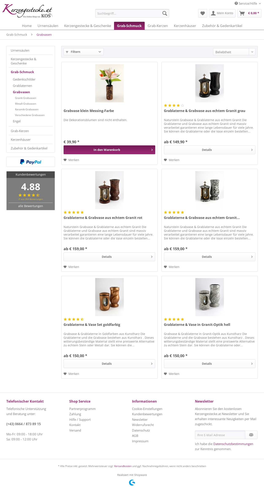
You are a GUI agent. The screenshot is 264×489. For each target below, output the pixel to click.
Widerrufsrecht (143, 425)
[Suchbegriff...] (132, 13)
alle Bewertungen (30, 206)
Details (227, 149)
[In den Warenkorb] (109, 149)
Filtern (73, 52)
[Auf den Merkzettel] (71, 160)
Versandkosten (123, 466)
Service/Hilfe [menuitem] (246, 3)
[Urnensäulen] (48, 26)
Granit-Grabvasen (25, 98)
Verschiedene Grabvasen (30, 115)
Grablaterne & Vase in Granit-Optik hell (197, 324)
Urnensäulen (20, 50)
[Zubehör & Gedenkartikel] (222, 26)
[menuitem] (122, 13)
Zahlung (75, 414)
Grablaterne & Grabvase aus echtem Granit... (202, 218)
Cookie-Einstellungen (147, 409)
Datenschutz (141, 430)
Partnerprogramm (82, 409)
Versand (75, 430)
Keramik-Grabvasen (26, 109)
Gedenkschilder (24, 79)
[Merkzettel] (202, 13)
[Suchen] (164, 13)
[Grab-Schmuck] (129, 26)
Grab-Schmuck (22, 72)
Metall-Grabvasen (25, 103)
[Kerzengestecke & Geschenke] (87, 26)
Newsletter (140, 419)
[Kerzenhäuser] (185, 26)
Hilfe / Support (80, 419)
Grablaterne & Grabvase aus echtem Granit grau (204, 111)
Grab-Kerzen (20, 131)
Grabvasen (21, 92)
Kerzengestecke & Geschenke (23, 61)
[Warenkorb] (249, 13)
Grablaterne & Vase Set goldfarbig (92, 324)
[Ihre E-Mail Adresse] (220, 435)
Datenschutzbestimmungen (233, 444)
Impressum (140, 441)
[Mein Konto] (222, 13)
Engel (17, 121)
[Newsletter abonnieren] (251, 435)
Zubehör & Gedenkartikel (29, 148)
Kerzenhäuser (21, 139)
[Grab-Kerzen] (158, 26)
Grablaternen (22, 85)
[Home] (27, 26)
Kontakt (74, 425)
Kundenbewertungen (147, 414)
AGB (135, 435)
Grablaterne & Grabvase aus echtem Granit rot (103, 218)
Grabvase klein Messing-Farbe (89, 111)
